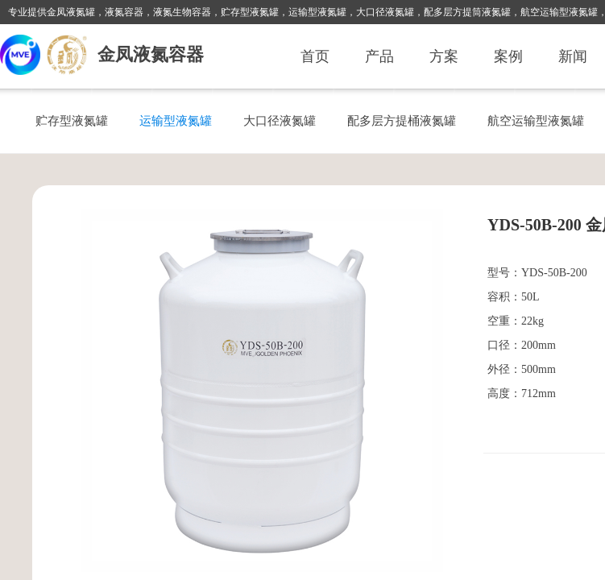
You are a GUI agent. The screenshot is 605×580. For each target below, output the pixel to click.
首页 (314, 56)
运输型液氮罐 (175, 120)
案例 (508, 56)
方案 (443, 56)
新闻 (572, 56)
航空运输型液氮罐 (535, 120)
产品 (379, 56)
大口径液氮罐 (279, 120)
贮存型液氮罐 (71, 120)
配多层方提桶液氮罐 (401, 120)
